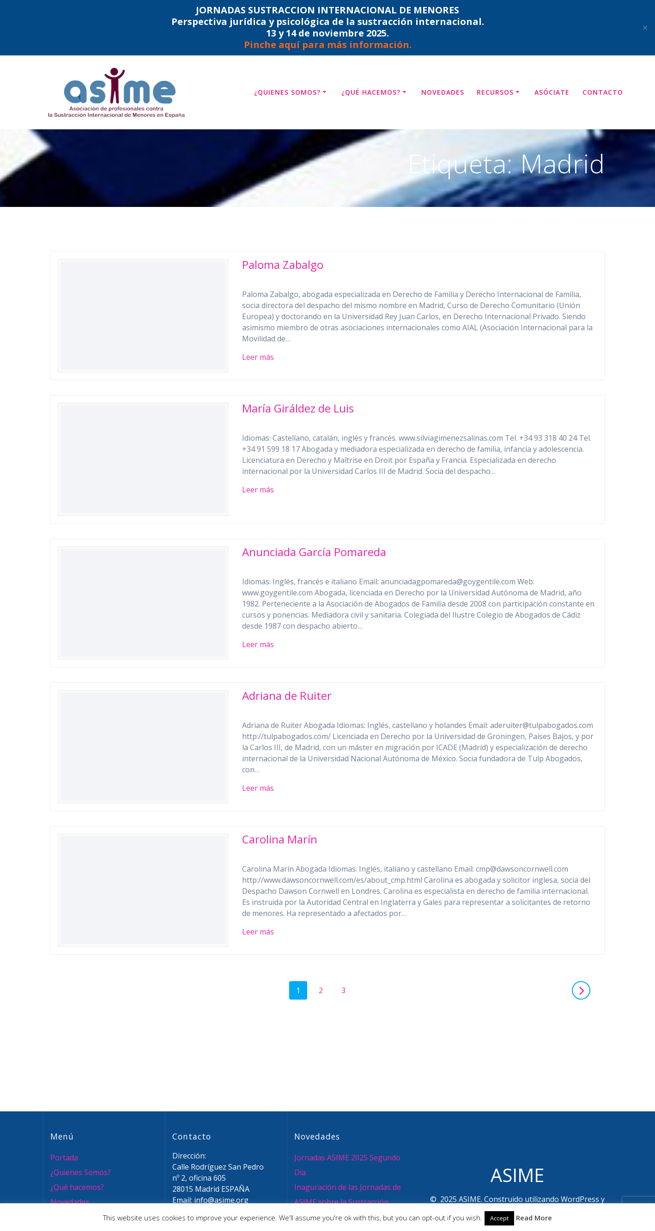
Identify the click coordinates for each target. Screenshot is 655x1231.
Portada (64, 1157)
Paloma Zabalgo (282, 264)
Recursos (495, 92)
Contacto (602, 92)
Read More (534, 1217)
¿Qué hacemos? (370, 92)
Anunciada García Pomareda (314, 551)
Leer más (258, 357)
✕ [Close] (645, 28)
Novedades (442, 92)
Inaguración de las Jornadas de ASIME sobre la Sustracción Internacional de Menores (347, 1202)
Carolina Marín (279, 839)
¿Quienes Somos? (287, 92)
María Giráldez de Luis (298, 408)
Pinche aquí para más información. (328, 44)
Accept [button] (499, 1218)
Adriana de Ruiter (287, 695)
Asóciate (552, 92)
